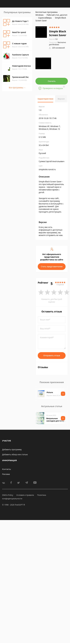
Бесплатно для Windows (57, 43)
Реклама (6, 474)
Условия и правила (25, 495)
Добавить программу (12, 449)
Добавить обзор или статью (15, 454)
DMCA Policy (7, 495)
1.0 (53, 39)
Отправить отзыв (51, 355)
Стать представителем (51, 266)
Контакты (6, 469)
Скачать (52, 81)
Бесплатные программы (46, 12)
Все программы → (17, 87)
